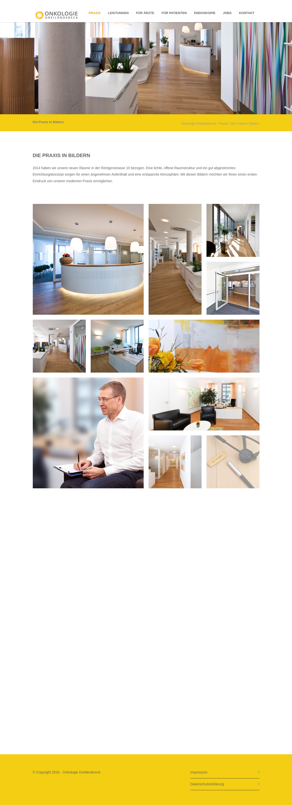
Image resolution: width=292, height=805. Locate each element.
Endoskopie (205, 13)
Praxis (95, 13)
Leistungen (118, 13)
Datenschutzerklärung (207, 784)
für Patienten (174, 13)
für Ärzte (145, 13)
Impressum (198, 772)
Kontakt (247, 13)
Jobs (227, 13)
